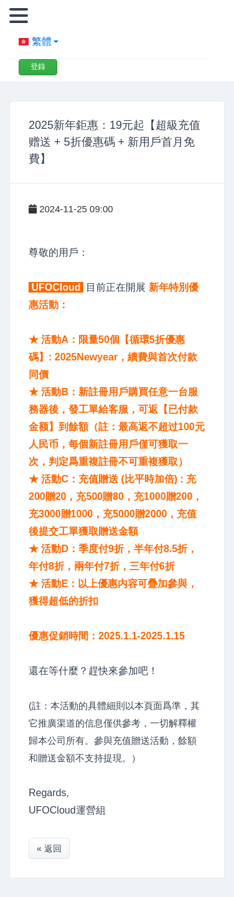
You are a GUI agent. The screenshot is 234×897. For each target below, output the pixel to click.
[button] (109, 41)
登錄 (37, 66)
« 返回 (49, 848)
